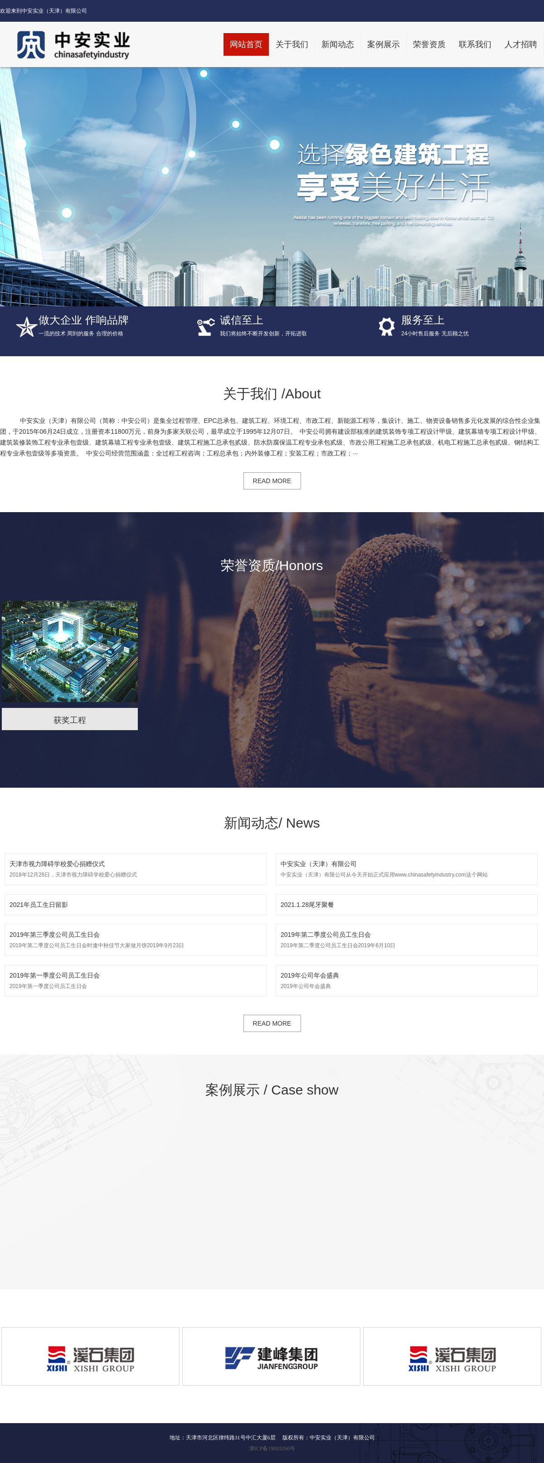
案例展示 (383, 44)
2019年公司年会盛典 (407, 979)
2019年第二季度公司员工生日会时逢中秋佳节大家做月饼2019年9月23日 (136, 939)
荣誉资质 (429, 44)
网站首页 (246, 44)
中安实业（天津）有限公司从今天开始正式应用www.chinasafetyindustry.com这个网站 (407, 868)
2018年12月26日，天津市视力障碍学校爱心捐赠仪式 (136, 868)
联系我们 (475, 44)
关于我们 (292, 44)
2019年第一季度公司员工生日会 (136, 979)
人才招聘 (521, 44)
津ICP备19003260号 (272, 1448)
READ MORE (272, 480)
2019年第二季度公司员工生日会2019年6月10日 (407, 939)
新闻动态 (337, 44)
